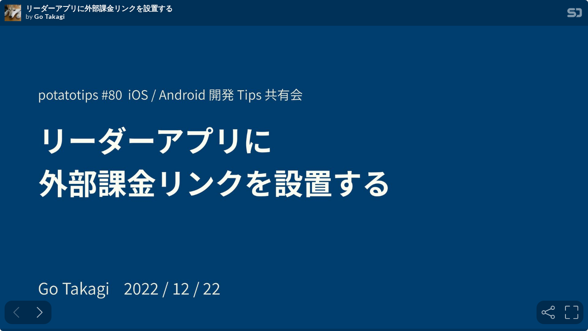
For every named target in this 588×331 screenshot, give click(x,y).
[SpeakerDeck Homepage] (574, 14)
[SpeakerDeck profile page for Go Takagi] (13, 13)
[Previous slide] (16, 312)
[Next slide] (39, 312)
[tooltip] (548, 312)
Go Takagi (49, 16)
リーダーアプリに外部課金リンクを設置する (99, 8)
